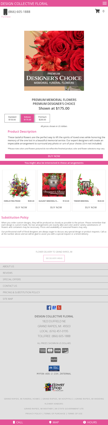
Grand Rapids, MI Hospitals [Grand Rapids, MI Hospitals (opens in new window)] (57, 398)
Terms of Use (75, 413)
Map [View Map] (54, 422)
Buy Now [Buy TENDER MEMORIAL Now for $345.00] (91, 207)
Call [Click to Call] (18, 422)
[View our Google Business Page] (54, 309)
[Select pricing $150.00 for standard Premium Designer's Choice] (12, 118)
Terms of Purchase (54, 413)
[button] (99, 12)
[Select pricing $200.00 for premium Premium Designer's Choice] (42, 118)
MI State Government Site (69, 408)
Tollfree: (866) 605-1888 (54, 336)
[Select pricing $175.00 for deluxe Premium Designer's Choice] (27, 118)
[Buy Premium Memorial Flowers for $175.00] (54, 156)
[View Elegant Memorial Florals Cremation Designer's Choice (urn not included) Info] (54, 185)
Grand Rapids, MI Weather (38, 408)
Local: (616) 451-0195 (54, 331)
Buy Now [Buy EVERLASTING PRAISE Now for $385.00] (21, 207)
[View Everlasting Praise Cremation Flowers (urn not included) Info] (19, 185)
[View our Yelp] (59, 309)
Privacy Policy (34, 413)
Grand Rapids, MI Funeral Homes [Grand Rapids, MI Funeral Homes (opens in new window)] (22, 398)
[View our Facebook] (49, 309)
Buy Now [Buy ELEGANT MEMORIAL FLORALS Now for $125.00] (56, 207)
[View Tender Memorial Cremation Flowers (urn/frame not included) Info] (89, 185)
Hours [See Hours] (90, 422)
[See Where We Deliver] (54, 258)
